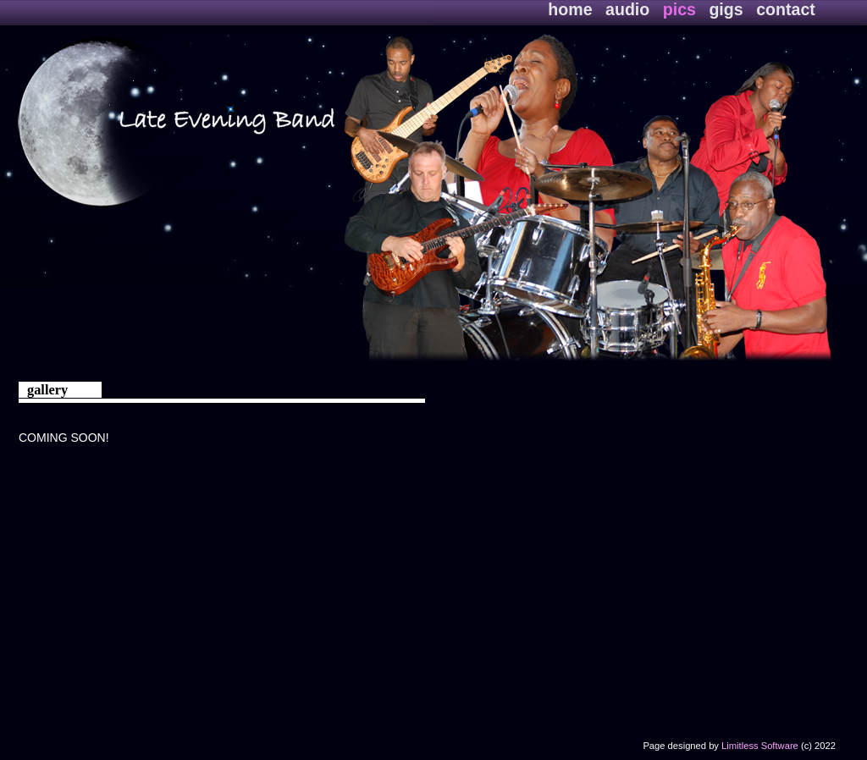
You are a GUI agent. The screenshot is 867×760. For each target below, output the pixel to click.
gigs (728, 9)
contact (785, 9)
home (572, 9)
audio (629, 9)
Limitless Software (759, 746)
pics (682, 9)
